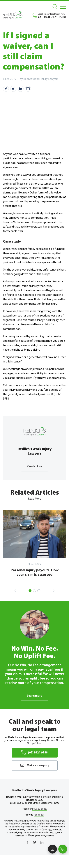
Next (54, 590)
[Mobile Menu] (63, 7)
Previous (15, 590)
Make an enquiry (34, 765)
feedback (39, 814)
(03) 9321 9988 (34, 752)
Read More (34, 498)
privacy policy (39, 809)
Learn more (34, 695)
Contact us (34, 466)
